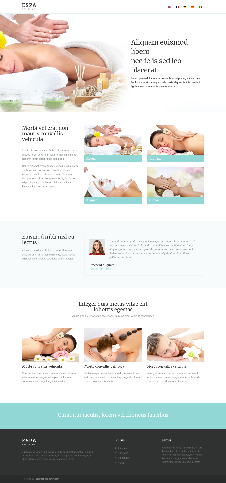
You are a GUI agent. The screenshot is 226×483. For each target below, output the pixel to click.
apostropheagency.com (47, 479)
